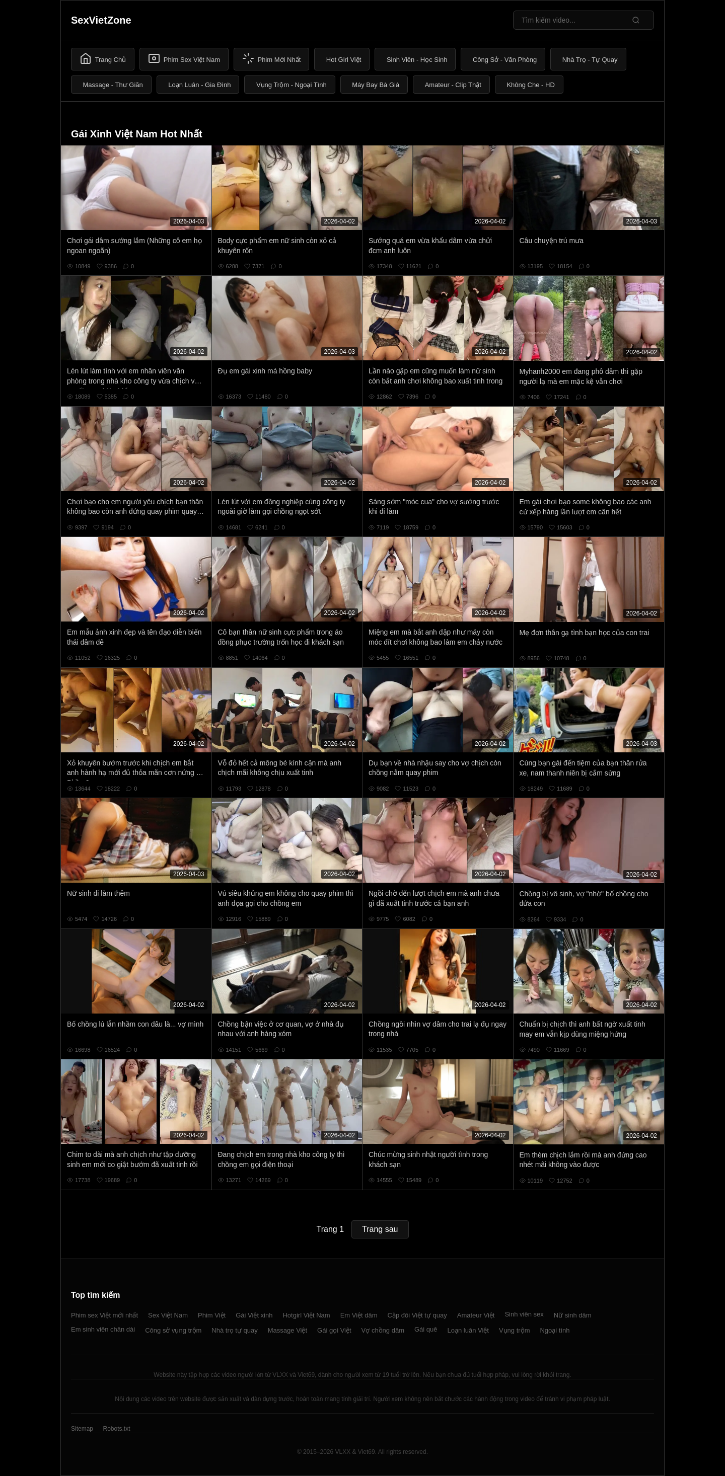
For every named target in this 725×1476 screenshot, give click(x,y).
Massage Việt (287, 1330)
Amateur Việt (476, 1315)
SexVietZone (101, 20)
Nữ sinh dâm (573, 1315)
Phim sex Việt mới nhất (104, 1315)
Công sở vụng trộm (173, 1330)
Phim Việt (212, 1315)
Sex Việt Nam (168, 1315)
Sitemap (82, 1428)
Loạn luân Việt (468, 1330)
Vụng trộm (514, 1330)
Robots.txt (116, 1428)
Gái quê (426, 1329)
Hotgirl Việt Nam (306, 1315)
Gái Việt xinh (254, 1315)
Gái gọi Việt (334, 1330)
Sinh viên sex (523, 1314)
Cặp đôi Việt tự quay (417, 1315)
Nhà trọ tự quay (234, 1330)
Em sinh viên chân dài (103, 1329)
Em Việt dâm (359, 1315)
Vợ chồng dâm (382, 1330)
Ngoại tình (554, 1330)
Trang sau (380, 1229)
